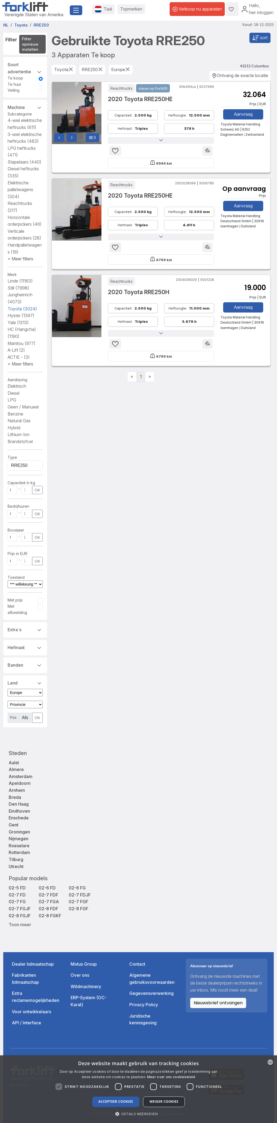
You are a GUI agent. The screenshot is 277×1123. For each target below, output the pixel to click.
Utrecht (16, 866)
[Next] (149, 376)
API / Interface (26, 1022)
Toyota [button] (22, 308)
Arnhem (17, 790)
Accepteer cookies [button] (115, 1101)
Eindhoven (19, 811)
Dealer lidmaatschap (33, 964)
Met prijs (15, 600)
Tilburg (16, 859)
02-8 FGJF (20, 915)
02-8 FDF (48, 908)
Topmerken (131, 9)
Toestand (16, 577)
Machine (25, 107)
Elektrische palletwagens (20, 189)
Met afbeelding (17, 609)
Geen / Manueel (23, 407)
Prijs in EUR (17, 553)
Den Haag (19, 804)
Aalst (14, 762)
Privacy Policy (143, 1004)
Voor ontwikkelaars (31, 1011)
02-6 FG (77, 888)
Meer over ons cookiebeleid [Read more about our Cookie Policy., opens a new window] (171, 1077)
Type (12, 457)
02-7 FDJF (80, 895)
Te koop (15, 78)
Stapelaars (24, 162)
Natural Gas (19, 420)
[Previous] (132, 376)
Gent (13, 825)
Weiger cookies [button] (164, 1101)
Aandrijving (17, 379)
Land (25, 683)
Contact (137, 964)
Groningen (19, 832)
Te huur (14, 84)
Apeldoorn (20, 783)
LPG (12, 400)
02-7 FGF (78, 901)
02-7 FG (17, 901)
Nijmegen (18, 838)
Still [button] (18, 288)
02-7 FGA (49, 901)
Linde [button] (20, 281)
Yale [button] (18, 322)
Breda (15, 797)
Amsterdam (20, 776)
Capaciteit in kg (21, 482)
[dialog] (138, 1089)
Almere (16, 769)
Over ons (80, 975)
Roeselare (19, 845)
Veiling (13, 90)
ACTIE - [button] (19, 357)
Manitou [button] (21, 343)
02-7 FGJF (20, 908)
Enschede (19, 817)
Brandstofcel (20, 441)
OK (37, 490)
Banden (25, 665)
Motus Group (84, 964)
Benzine (15, 414)
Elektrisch (17, 386)
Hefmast (25, 647)
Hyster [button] (21, 315)
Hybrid (14, 427)
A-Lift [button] (16, 350)
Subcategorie (20, 114)
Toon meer (20, 924)
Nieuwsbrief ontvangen (218, 1003)
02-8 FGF (78, 908)
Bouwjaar (16, 530)
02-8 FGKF (50, 915)
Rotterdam (19, 852)
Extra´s (25, 629)
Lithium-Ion (18, 434)
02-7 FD (17, 895)
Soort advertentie (25, 68)
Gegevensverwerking (151, 993)
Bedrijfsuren (18, 506)
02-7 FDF (48, 895)
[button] (20, 258)
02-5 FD (17, 888)
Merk (12, 274)
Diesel (13, 393)
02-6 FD (47, 888)
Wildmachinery (86, 986)
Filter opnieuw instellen (30, 44)
